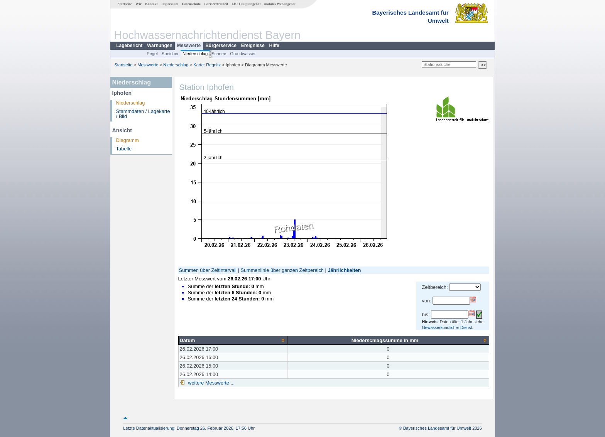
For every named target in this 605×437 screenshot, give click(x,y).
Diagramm (127, 140)
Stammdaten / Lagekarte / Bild (143, 113)
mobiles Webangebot (280, 4)
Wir (138, 4)
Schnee (218, 53)
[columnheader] (232, 340)
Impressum (169, 4)
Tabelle (124, 149)
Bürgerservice (221, 45)
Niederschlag (195, 53)
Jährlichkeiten (344, 270)
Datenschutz (191, 4)
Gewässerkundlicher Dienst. (447, 327)
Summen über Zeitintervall (208, 270)
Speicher (170, 53)
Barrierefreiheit (216, 4)
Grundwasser (243, 53)
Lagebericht (129, 45)
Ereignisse (253, 45)
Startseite (125, 4)
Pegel (152, 53)
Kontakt (151, 4)
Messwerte (189, 45)
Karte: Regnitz (207, 64)
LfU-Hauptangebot (246, 4)
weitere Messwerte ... (211, 383)
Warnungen (159, 45)
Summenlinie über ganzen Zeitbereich (282, 270)
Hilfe (274, 45)
